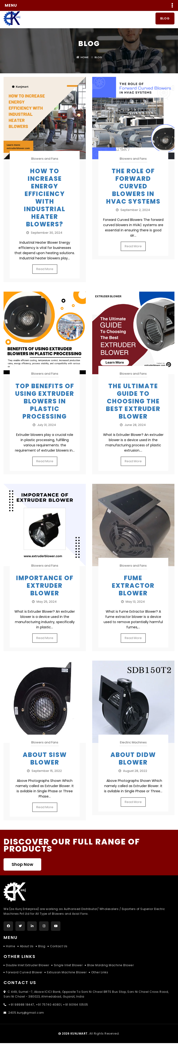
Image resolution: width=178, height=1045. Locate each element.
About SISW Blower (45, 760)
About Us (26, 948)
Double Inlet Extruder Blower (27, 967)
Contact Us (59, 948)
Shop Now (22, 866)
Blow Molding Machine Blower (109, 967)
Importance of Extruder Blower (44, 587)
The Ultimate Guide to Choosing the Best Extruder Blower (133, 402)
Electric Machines (133, 744)
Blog (165, 20)
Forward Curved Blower (24, 974)
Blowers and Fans (44, 160)
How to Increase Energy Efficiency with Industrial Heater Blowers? (44, 199)
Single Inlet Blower (67, 967)
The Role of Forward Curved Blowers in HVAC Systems (133, 187)
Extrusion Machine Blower (66, 974)
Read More (44, 270)
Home (82, 59)
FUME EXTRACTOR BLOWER (133, 587)
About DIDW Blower (133, 760)
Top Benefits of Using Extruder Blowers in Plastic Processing (44, 402)
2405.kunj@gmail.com (26, 1014)
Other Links (99, 974)
